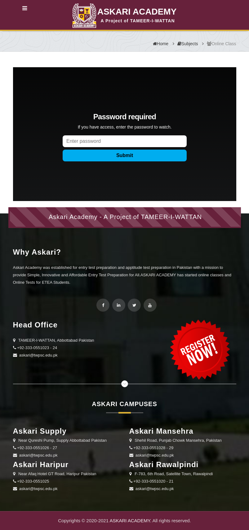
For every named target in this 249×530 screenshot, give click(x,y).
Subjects (187, 43)
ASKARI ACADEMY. (130, 520)
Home (160, 43)
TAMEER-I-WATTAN (171, 216)
